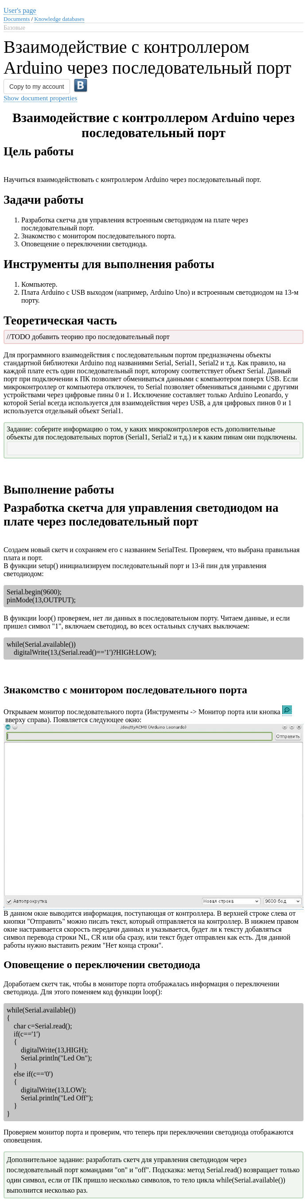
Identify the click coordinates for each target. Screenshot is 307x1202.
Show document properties (40, 98)
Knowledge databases (59, 19)
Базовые (14, 27)
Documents (17, 19)
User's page (20, 10)
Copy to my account (36, 86)
